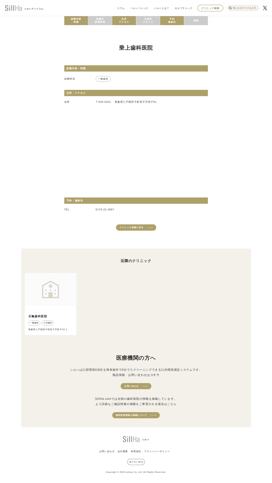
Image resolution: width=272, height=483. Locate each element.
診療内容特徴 (76, 20)
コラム (121, 8)
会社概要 (123, 451)
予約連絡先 (172, 20)
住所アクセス (124, 20)
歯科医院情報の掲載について (131, 415)
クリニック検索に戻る (132, 227)
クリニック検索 (210, 8)
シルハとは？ (161, 8)
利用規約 (136, 451)
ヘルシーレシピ (139, 8)
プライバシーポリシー (157, 451)
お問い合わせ (131, 386)
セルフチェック (184, 8)
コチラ (154, 374)
